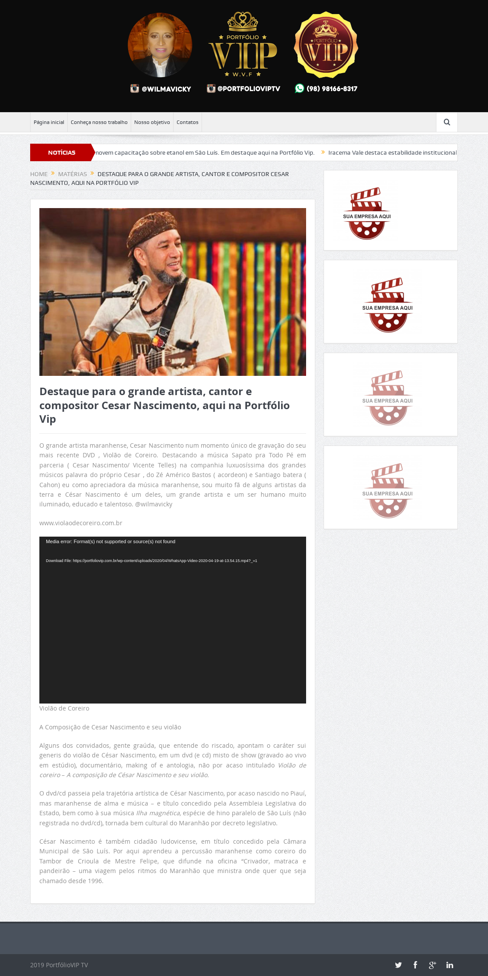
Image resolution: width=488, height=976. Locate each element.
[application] (172, 620)
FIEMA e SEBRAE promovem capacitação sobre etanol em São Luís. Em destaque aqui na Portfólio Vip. (179, 152)
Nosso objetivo (152, 122)
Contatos (188, 122)
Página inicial (49, 122)
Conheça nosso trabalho (99, 122)
